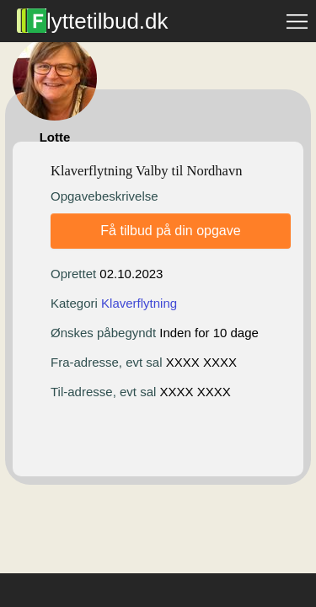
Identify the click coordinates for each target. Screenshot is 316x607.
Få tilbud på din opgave (170, 230)
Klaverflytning (139, 303)
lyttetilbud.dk (93, 21)
